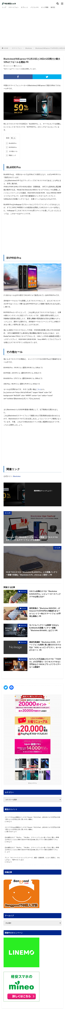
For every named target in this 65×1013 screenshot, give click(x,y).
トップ (4, 7)
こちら (38, 389)
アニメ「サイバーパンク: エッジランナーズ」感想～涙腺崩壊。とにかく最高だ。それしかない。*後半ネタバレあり (32, 859)
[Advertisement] (32, 26)
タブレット (24, 7)
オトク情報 (44, 7)
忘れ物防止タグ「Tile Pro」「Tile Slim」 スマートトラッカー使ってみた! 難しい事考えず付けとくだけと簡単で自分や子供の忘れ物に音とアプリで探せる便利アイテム (32, 838)
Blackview (28, 48)
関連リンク (11, 155)
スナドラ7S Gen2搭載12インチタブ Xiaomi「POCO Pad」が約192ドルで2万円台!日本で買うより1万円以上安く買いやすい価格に (32, 818)
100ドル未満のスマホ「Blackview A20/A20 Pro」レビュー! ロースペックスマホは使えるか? (45, 594)
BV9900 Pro (11, 147)
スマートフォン (13, 7)
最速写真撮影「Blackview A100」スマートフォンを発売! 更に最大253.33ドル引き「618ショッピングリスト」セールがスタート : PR (45, 646)
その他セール (11, 151)
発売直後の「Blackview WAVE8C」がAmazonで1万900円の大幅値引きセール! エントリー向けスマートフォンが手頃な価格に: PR (45, 612)
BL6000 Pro (11, 143)
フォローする (43, 494)
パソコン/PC (34, 7)
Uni (7, 821)
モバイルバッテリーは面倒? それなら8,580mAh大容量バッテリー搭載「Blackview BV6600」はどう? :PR (44, 627)
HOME (6, 48)
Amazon (24, 608)
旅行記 (53, 7)
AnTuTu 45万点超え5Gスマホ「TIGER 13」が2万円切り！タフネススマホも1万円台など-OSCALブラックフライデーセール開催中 (45, 663)
